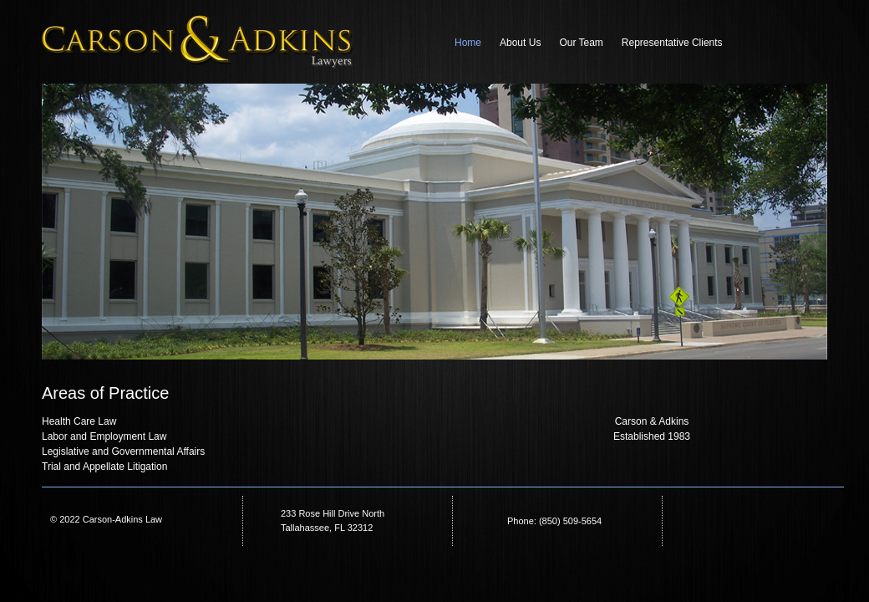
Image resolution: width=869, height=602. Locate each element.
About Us (520, 42)
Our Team (580, 42)
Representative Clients (672, 42)
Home (468, 42)
